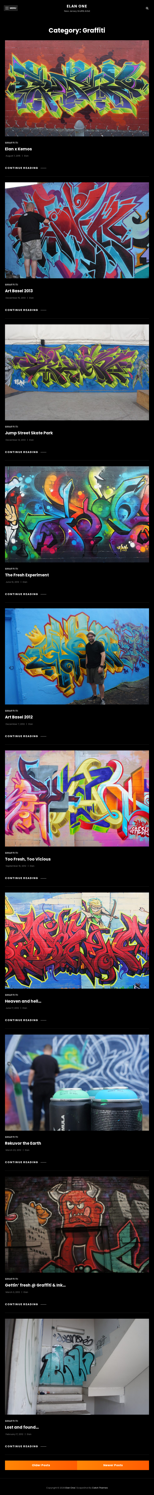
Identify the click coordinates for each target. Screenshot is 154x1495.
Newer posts (113, 1465)
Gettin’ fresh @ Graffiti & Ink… (35, 1285)
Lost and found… (22, 1427)
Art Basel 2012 (19, 717)
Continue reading (25, 168)
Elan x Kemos (18, 149)
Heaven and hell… (23, 1001)
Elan (26, 155)
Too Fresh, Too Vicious (28, 859)
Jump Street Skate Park (29, 433)
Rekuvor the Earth (23, 1143)
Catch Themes (100, 1487)
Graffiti (11, 142)
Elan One (77, 6)
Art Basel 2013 (19, 291)
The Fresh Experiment (27, 575)
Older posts (41, 1465)
